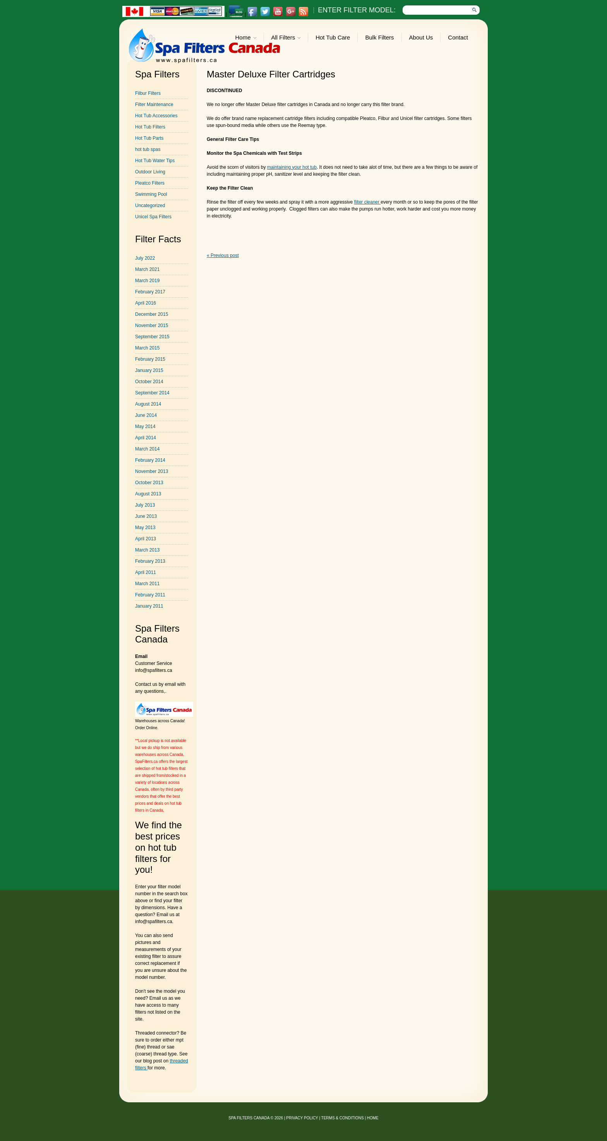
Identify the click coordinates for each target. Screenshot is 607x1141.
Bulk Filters (379, 37)
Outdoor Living (150, 172)
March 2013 (147, 550)
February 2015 (150, 359)
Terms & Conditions (342, 1118)
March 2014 (147, 449)
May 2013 (145, 527)
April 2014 (145, 437)
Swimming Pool (151, 194)
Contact (458, 37)
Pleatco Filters (150, 183)
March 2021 (147, 269)
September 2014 (152, 393)
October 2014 (149, 381)
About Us (421, 37)
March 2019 (147, 280)
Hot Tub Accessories (156, 115)
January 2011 (149, 606)
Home (245, 38)
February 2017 (150, 292)
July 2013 (145, 505)
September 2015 (152, 336)
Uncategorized (150, 205)
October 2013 (149, 482)
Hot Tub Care (333, 37)
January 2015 (149, 370)
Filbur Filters (148, 93)
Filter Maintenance (154, 104)
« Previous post (223, 255)
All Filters (286, 38)
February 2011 (150, 595)
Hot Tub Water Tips (155, 160)
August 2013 (148, 494)
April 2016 (145, 303)
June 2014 (146, 415)
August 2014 (148, 404)
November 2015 (151, 325)
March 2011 (147, 583)
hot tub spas (147, 149)
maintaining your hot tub (292, 167)
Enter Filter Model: (357, 10)
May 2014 (145, 426)
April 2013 (145, 538)
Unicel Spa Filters (153, 216)
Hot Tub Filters (150, 127)
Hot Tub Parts (149, 138)
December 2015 (151, 314)
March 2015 (147, 348)
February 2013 (150, 561)
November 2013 (151, 471)
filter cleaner (367, 202)
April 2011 (145, 572)
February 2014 (150, 460)
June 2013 (146, 516)
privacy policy (302, 1118)
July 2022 (145, 258)
